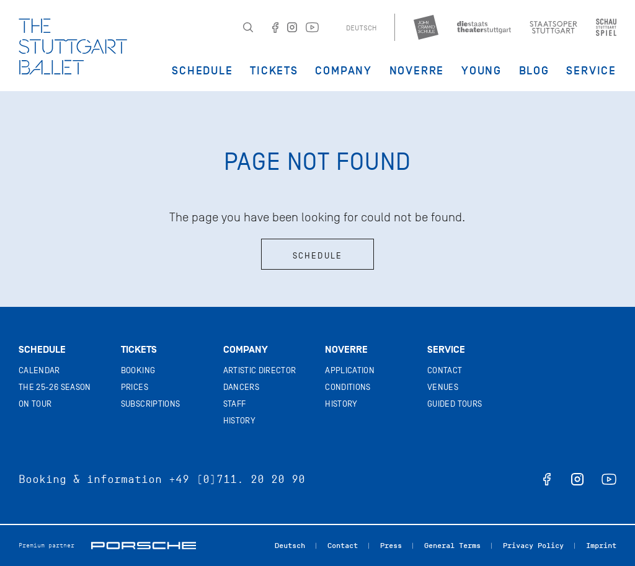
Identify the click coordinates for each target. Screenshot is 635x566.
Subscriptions (150, 404)
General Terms (452, 545)
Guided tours (454, 404)
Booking (138, 370)
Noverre (417, 70)
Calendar (39, 370)
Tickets (274, 70)
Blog (534, 70)
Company (343, 70)
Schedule (202, 70)
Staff (234, 404)
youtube (609, 479)
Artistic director (259, 370)
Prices (134, 387)
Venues (442, 387)
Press (391, 545)
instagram (577, 479)
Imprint (601, 545)
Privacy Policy (533, 545)
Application (350, 370)
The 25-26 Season (55, 387)
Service (591, 70)
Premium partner (46, 545)
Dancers (241, 387)
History (239, 420)
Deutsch (361, 28)
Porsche (143, 545)
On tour (35, 404)
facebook (547, 479)
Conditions (348, 387)
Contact (444, 370)
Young (481, 70)
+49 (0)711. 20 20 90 (237, 479)
